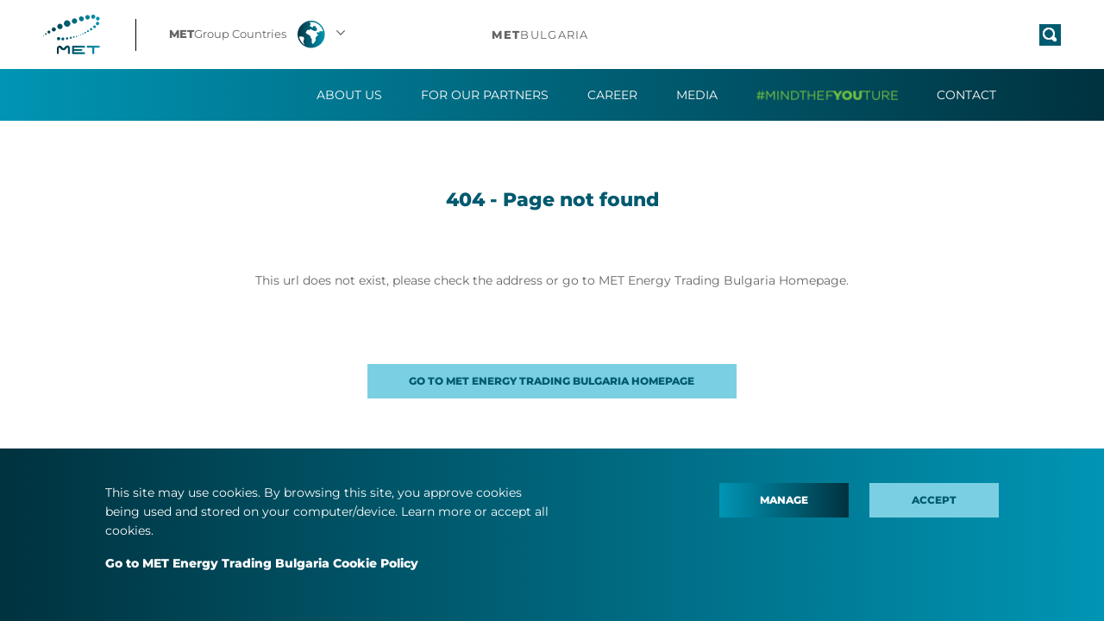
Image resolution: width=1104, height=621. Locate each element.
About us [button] (349, 95)
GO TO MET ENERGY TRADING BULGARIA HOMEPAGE (551, 380)
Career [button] (612, 95)
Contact (966, 95)
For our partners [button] (485, 95)
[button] (259, 34)
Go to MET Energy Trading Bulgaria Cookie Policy (261, 563)
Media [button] (697, 95)
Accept (934, 499)
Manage (784, 499)
